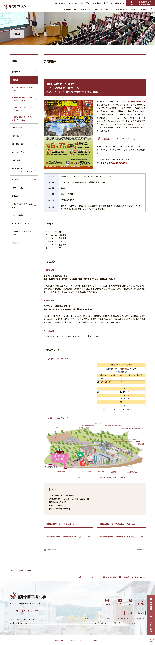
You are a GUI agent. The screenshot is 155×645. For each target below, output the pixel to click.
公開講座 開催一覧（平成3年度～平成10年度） (118, 536)
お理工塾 (15, 196)
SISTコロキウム (18, 152)
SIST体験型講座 (18, 144)
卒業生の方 (108, 3)
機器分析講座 (17, 160)
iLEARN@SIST (139, 618)
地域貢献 (13, 61)
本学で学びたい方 (60, 3)
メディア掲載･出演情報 (20, 223)
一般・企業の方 (85, 3)
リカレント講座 (17, 187)
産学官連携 (16, 72)
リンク (143, 623)
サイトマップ (132, 623)
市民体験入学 (17, 136)
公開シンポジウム (18, 127)
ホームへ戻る (51, 549)
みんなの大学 (17, 179)
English (129, 613)
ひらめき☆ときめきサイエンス (22, 205)
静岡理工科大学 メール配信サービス (22, 233)
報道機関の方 (119, 3)
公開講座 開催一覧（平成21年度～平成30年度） (118, 524)
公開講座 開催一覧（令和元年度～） (60, 524)
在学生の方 (97, 3)
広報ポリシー (17, 242)
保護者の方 (73, 3)
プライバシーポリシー (99, 623)
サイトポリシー (117, 623)
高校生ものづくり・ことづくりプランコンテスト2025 (22, 170)
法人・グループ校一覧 (105, 618)
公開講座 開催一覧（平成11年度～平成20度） (64, 536)
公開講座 (15, 80)
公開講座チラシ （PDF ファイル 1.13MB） (119, 138)
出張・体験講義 (17, 215)
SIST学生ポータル (124, 618)
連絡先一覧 (89, 618)
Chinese (141, 613)
